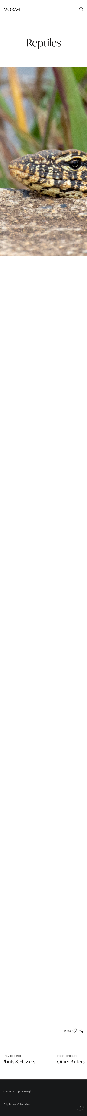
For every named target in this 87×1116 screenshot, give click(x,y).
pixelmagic (25, 1091)
